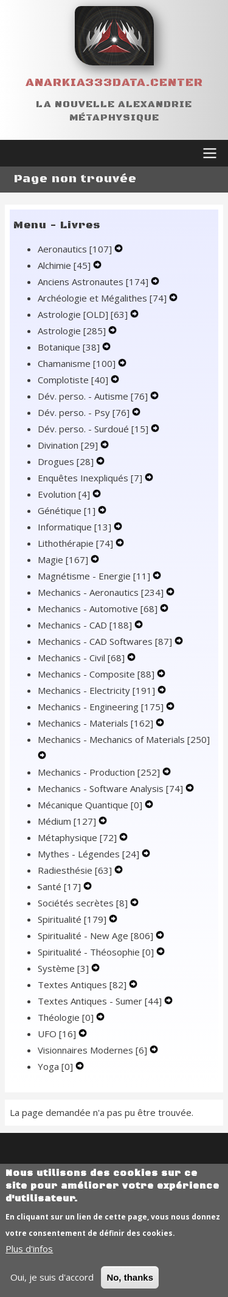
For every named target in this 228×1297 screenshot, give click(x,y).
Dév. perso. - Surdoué (94, 429)
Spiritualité (73, 919)
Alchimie (65, 265)
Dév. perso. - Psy (85, 412)
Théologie (67, 1017)
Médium (68, 821)
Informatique (76, 527)
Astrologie (73, 331)
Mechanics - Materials (97, 723)
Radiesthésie (76, 870)
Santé (60, 886)
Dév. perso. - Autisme (94, 396)
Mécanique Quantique (91, 805)
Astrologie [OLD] (84, 314)
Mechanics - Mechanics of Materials (124, 739)
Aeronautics (76, 249)
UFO (58, 1034)
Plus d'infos (29, 1262)
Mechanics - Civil (82, 658)
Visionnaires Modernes (94, 1050)
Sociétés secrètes (84, 903)
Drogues (67, 461)
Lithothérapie (77, 543)
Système (64, 968)
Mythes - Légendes (90, 854)
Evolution (65, 494)
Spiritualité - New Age (97, 935)
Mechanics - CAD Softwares (106, 641)
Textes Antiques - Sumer (101, 1001)
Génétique (68, 510)
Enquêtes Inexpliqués (91, 478)
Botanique (70, 347)
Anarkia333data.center (114, 83)
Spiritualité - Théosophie (97, 952)
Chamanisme (78, 363)
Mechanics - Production (100, 772)
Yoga (56, 1066)
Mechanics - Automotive (99, 608)
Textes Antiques (83, 985)
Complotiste (74, 380)
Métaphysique (78, 837)
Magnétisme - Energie (95, 576)
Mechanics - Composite (97, 674)
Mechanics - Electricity (97, 690)
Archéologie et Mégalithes (103, 298)
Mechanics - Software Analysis (111, 788)
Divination (69, 445)
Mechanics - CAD (86, 625)
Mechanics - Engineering (102, 707)
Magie (64, 559)
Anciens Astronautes (94, 282)
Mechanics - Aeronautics (102, 592)
